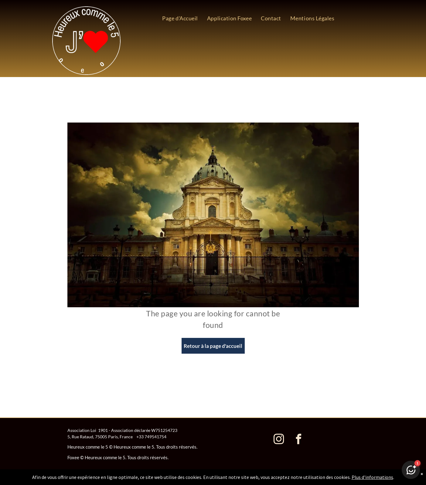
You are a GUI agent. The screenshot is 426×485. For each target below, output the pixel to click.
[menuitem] (180, 18)
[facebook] (299, 440)
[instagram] (279, 440)
